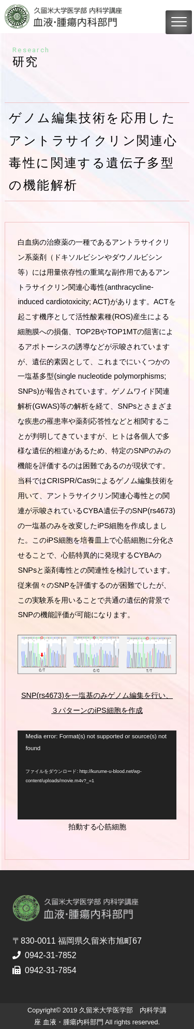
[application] (97, 774)
